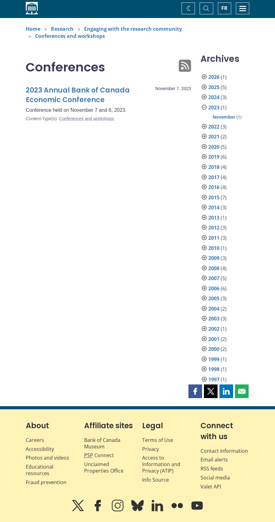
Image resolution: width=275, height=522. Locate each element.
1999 (213, 359)
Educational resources (39, 470)
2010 (213, 248)
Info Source (155, 479)
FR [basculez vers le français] (224, 8)
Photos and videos (47, 457)
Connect (99, 455)
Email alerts (214, 459)
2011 (213, 237)
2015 (213, 197)
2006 (213, 288)
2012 (213, 227)
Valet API (211, 486)
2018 (213, 167)
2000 (213, 349)
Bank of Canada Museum (102, 443)
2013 (213, 217)
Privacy (150, 449)
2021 (213, 136)
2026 (213, 77)
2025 (213, 87)
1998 (213, 369)
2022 (213, 126)
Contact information (224, 450)
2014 (213, 207)
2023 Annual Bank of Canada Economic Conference (78, 95)
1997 (213, 379)
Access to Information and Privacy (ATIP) (161, 464)
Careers (35, 440)
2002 (213, 328)
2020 (213, 146)
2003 (213, 318)
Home (33, 28)
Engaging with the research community (133, 28)
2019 (213, 156)
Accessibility (40, 449)
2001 (213, 339)
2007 (213, 278)
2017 (213, 177)
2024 (213, 97)
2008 (213, 268)
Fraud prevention (46, 482)
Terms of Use (157, 440)
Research (62, 28)
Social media (215, 477)
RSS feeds (212, 468)
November (224, 117)
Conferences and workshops (70, 36)
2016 (213, 187)
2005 (213, 298)
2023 (213, 107)
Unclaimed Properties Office (104, 467)
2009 (213, 258)
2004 (213, 308)
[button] (195, 391)
